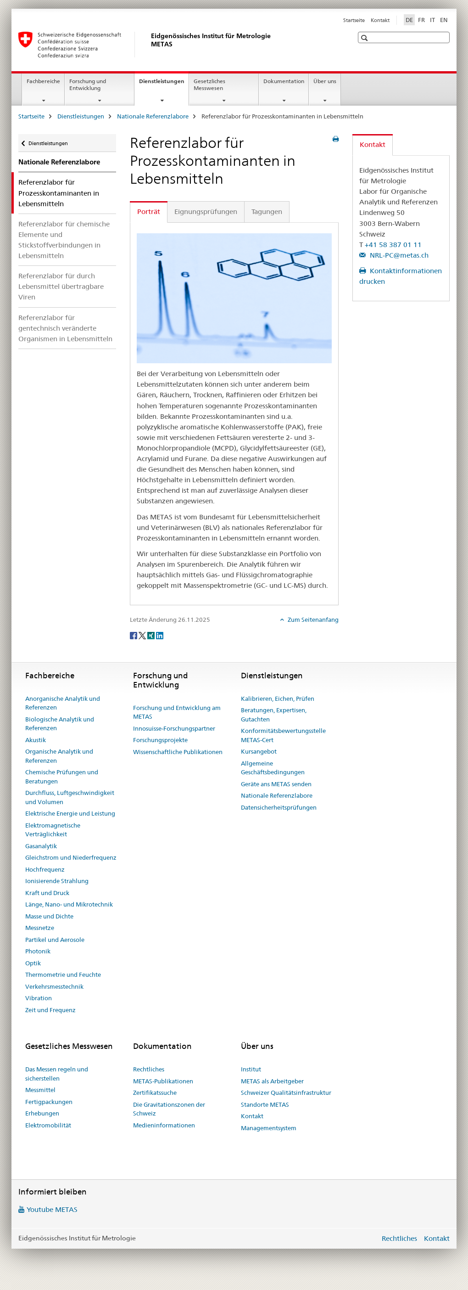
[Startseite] (149, 44)
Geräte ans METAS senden (276, 784)
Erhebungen (42, 1113)
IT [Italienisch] (432, 19)
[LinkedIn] (159, 634)
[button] (365, 38)
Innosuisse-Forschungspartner (174, 728)
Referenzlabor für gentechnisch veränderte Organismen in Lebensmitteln (65, 328)
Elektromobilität (48, 1125)
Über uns (324, 81)
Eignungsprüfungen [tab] (205, 211)
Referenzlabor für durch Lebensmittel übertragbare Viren (61, 286)
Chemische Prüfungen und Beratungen (61, 776)
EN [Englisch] (444, 19)
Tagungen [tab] (266, 211)
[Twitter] (143, 634)
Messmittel (40, 1089)
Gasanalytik (41, 846)
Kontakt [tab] (372, 144)
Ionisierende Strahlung (57, 880)
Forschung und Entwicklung (87, 84)
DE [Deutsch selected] (409, 19)
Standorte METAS (265, 1104)
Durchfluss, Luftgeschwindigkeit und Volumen (69, 797)
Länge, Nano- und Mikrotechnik (69, 904)
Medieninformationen (164, 1125)
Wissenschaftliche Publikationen (178, 751)
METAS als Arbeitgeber (272, 1081)
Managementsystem (268, 1128)
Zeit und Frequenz (50, 1010)
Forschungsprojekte (160, 740)
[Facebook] (134, 634)
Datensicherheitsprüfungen (279, 807)
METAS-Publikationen (163, 1081)
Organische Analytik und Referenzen (59, 756)
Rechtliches (148, 1069)
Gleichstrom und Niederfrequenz (71, 857)
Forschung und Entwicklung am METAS (177, 712)
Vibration (38, 998)
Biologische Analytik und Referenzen (59, 723)
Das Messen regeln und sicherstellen (56, 1073)
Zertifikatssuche (155, 1092)
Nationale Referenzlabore (153, 116)
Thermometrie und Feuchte (63, 974)
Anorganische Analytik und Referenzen (62, 703)
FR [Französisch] (421, 19)
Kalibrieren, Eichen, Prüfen (277, 698)
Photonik (37, 951)
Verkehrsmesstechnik (54, 986)
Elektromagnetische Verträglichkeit (52, 830)
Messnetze (39, 927)
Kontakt (380, 20)
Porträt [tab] (148, 211)
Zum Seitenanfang (312, 619)
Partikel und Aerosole (54, 939)
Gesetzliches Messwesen (209, 84)
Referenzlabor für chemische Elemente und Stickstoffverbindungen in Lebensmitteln (64, 240)
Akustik (35, 740)
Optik (33, 963)
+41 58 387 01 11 (393, 244)
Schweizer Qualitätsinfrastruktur (286, 1092)
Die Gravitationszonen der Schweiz (169, 1109)
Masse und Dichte (49, 916)
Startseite (354, 20)
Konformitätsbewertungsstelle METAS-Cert (283, 735)
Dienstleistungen (164, 84)
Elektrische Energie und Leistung (70, 813)
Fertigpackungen (48, 1101)
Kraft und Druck (47, 892)
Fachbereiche (43, 81)
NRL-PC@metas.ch (398, 255)
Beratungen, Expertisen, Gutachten (273, 714)
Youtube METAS (52, 1209)
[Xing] (151, 634)
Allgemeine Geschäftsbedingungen (273, 768)
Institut (251, 1069)
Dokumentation (283, 81)
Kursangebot (259, 751)
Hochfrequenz (45, 869)
